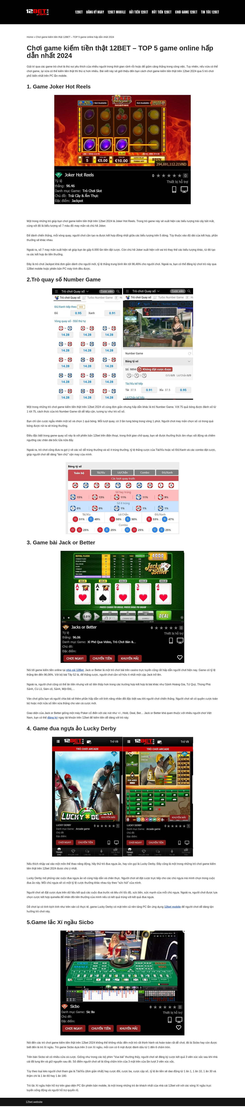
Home (30, 37)
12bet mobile (173, 908)
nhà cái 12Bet (75, 671)
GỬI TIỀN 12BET (137, 12)
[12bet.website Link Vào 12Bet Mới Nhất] (38, 12)
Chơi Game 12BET (185, 12)
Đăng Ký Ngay (93, 12)
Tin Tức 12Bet (210, 12)
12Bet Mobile (115, 12)
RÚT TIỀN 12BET (161, 12)
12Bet (77, 12)
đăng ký (52, 718)
